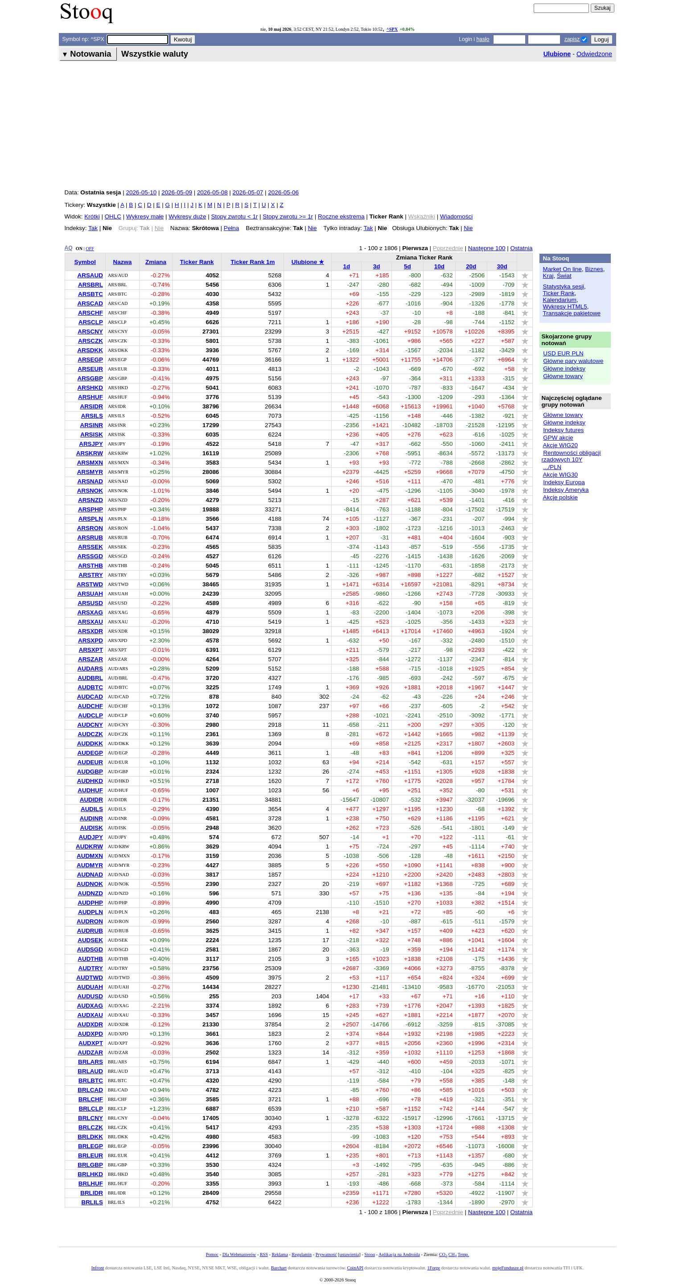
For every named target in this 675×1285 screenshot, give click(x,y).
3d (376, 266)
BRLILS (92, 1202)
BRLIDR (91, 1193)
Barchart (279, 1267)
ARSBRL (90, 284)
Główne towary (563, 376)
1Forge (433, 1267)
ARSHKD (90, 387)
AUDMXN (90, 856)
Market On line (562, 269)
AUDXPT (90, 1043)
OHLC (113, 216)
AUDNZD (90, 893)
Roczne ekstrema (341, 216)
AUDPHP (90, 902)
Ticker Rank (197, 262)
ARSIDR (91, 406)
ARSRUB (90, 537)
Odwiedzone (594, 54)
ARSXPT (90, 650)
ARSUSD (90, 603)
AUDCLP (90, 715)
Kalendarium (559, 300)
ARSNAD (90, 481)
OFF (90, 248)
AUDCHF (90, 706)
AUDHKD (90, 781)
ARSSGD (90, 556)
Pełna (231, 228)
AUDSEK (90, 940)
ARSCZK (90, 341)
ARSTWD (90, 584)
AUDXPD (90, 1033)
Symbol (85, 262)
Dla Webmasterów (239, 1254)
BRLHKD (90, 1174)
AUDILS (92, 809)
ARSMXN (90, 462)
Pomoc (212, 1254)
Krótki (91, 216)
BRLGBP (90, 1164)
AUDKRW (89, 846)
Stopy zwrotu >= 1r (288, 216)
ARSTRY (90, 575)
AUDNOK (90, 884)
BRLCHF (90, 1099)
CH (453, 1254)
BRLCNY (90, 1118)
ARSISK (91, 434)
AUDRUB (90, 930)
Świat (564, 275)
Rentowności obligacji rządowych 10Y (571, 456)
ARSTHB (90, 565)
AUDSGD (90, 949)
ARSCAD (90, 303)
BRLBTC (90, 1080)
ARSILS (92, 415)
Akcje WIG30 (560, 474)
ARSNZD (90, 500)
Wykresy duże (187, 216)
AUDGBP (90, 771)
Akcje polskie (560, 497)
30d (502, 266)
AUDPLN (90, 912)
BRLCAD (90, 1090)
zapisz (572, 39)
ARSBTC (90, 294)
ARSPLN (90, 518)
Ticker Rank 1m (252, 262)
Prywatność (326, 1254)
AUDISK (91, 827)
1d (346, 266)
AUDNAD (90, 874)
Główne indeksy (564, 368)
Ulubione (557, 54)
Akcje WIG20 (560, 445)
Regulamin (302, 1254)
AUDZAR (90, 1052)
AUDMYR (90, 865)
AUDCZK (90, 734)
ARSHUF (90, 397)
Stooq (369, 1254)
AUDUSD (90, 996)
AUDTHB (90, 959)
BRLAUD (90, 1071)
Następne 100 (487, 248)
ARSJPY (91, 444)
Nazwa (122, 262)
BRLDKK (90, 1136)
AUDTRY (90, 968)
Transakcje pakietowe (572, 313)
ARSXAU (90, 621)
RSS (264, 1254)
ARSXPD (90, 640)
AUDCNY (90, 724)
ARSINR (91, 425)
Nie (312, 228)
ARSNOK (90, 490)
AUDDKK (90, 743)
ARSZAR (90, 659)
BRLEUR (90, 1155)
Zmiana (155, 262)
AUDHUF (90, 790)
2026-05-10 (141, 192)
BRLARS (90, 1061)
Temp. (463, 1254)
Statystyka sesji (563, 286)
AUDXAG (90, 1005)
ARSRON (90, 528)
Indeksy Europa (563, 482)
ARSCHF (90, 312)
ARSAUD (90, 275)
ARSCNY (90, 331)
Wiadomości (456, 216)
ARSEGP (90, 359)
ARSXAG (90, 612)
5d (407, 266)
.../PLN (552, 467)
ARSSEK (90, 547)
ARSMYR (90, 472)
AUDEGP (90, 753)
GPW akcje (558, 437)
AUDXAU (90, 1015)
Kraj (548, 275)
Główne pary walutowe (573, 361)
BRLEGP (90, 1146)
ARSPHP (90, 509)
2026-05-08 (212, 192)
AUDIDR (91, 799)
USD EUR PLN (563, 353)
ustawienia (349, 1254)
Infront (97, 1267)
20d (471, 266)
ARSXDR (90, 631)
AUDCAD (90, 696)
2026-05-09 (176, 192)
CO (443, 1254)
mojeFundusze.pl (507, 1267)
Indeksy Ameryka (566, 489)
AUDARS (90, 668)
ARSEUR (90, 369)
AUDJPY (90, 837)
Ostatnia (521, 248)
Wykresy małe (145, 216)
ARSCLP (90, 322)
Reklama (280, 1254)
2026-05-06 (283, 192)
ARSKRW (89, 453)
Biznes (594, 269)
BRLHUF (90, 1183)
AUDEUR (90, 762)
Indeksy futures (563, 430)
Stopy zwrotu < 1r (234, 216)
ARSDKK (90, 350)
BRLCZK (90, 1127)
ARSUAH (90, 593)
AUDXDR (90, 1024)
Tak (93, 228)
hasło (482, 39)
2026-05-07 (248, 192)
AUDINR (91, 818)
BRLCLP (90, 1108)
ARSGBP (90, 378)
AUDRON (90, 921)
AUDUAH (90, 987)
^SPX (392, 29)
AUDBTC (90, 687)
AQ (69, 248)
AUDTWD (89, 977)
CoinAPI (355, 1267)
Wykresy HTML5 (565, 306)
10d (439, 266)
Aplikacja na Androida (399, 1254)
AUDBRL (90, 678)
